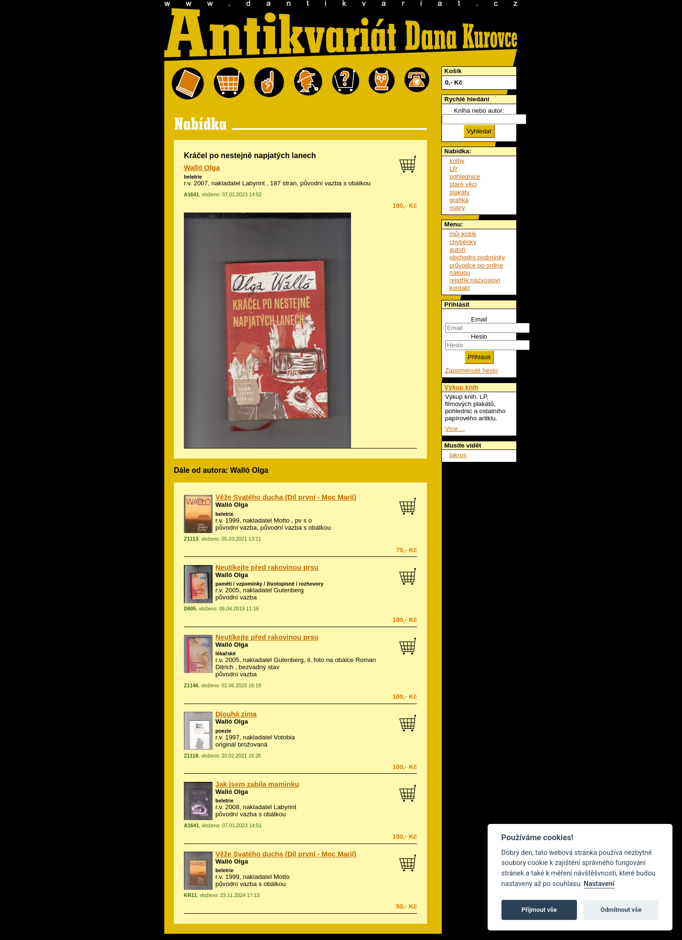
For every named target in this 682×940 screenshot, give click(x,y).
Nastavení (599, 884)
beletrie (193, 177)
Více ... (455, 428)
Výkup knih (461, 387)
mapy (457, 207)
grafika (459, 199)
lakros (458, 455)
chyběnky (462, 242)
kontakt (459, 287)
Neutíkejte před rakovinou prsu (267, 567)
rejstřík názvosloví (475, 280)
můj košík (462, 233)
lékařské (225, 653)
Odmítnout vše (620, 909)
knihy (456, 160)
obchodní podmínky (477, 257)
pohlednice (464, 176)
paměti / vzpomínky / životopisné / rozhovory (269, 584)
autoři (457, 249)
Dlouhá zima (235, 714)
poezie (223, 731)
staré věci (463, 184)
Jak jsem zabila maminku (257, 784)
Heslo (479, 336)
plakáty (459, 192)
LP (453, 168)
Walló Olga (202, 167)
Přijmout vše (539, 909)
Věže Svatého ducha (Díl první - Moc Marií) (285, 497)
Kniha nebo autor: (479, 110)
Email (479, 319)
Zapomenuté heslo (471, 370)
